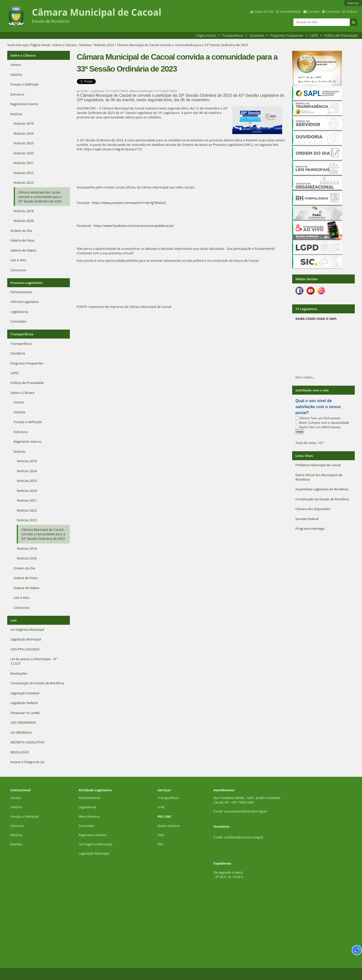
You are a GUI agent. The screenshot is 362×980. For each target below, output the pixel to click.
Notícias (85, 45)
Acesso (15, 798)
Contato (314, 11)
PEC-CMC (165, 816)
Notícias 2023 (104, 45)
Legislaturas (87, 807)
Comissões (87, 825)
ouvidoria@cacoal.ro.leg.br (244, 837)
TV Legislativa (306, 309)
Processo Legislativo (26, 282)
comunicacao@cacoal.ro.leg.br (245, 811)
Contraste (333, 11)
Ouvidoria (256, 35)
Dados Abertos (169, 825)
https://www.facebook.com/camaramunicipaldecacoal (133, 225)
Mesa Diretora (89, 816)
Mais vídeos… (305, 377)
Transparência (232, 35)
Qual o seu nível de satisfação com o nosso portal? (318, 407)
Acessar (353, 3)
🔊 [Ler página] (357, 950)
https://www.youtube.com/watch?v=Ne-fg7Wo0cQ (129, 202)
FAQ (161, 835)
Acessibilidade (290, 11)
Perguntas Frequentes (286, 35)
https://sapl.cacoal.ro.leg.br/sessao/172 (113, 149)
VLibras (351, 11)
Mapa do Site (264, 11)
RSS (160, 844)
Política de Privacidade (341, 35)
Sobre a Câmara (64, 45)
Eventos (16, 844)
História (16, 807)
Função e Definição (24, 816)
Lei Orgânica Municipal (95, 844)
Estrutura (17, 825)
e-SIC (161, 807)
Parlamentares (89, 798)
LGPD (314, 35)
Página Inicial (206, 35)
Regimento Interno (93, 835)
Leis (13, 620)
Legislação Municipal (94, 853)
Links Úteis (304, 455)
